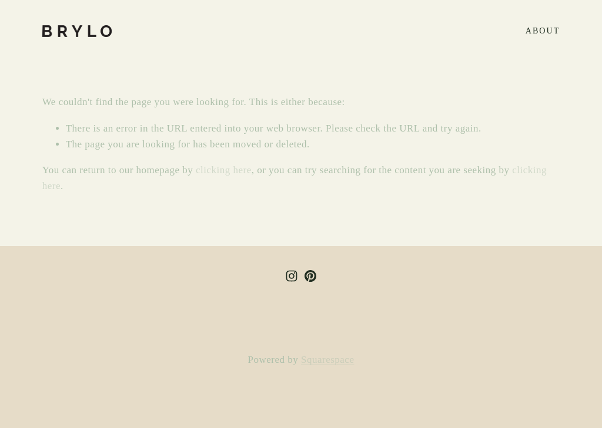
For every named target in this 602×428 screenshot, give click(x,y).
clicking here (224, 170)
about (543, 30)
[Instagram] (291, 276)
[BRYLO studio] (310, 276)
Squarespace (327, 359)
